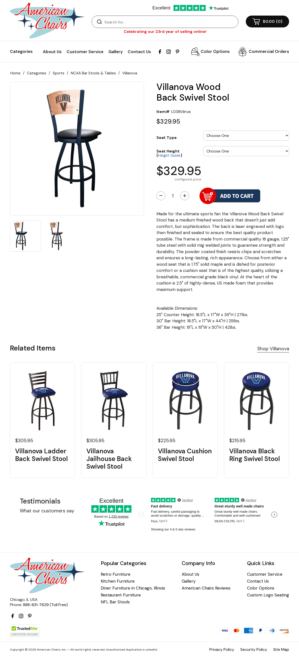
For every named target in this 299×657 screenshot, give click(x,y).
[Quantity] (172, 195)
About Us (52, 51)
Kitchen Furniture (118, 581)
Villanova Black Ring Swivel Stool (254, 455)
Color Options (215, 51)
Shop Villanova (273, 349)
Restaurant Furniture (121, 595)
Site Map (281, 649)
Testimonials (40, 501)
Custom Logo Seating (268, 595)
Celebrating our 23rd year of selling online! (165, 31)
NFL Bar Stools (115, 602)
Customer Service (85, 51)
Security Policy (253, 649)
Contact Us (139, 51)
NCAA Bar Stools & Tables (93, 73)
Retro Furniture (115, 574)
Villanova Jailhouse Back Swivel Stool (109, 459)
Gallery (115, 51)
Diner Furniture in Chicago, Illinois (133, 588)
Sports (58, 73)
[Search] (170, 22)
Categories (36, 73)
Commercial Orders (269, 51)
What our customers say (47, 511)
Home (15, 73)
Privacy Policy (221, 649)
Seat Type (166, 137)
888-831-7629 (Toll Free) (45, 604)
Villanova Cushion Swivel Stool (185, 455)
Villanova (129, 73)
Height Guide (169, 155)
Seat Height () (169, 153)
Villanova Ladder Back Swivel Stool (41, 455)
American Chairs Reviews (206, 588)
